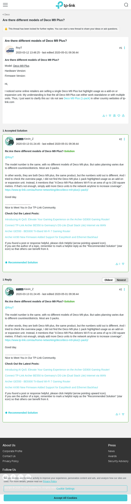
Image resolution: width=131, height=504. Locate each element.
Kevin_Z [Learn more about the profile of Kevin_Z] (29, 138)
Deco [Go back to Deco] (7, 14)
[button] (5, 5)
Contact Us (9, 456)
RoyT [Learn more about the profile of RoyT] (19, 47)
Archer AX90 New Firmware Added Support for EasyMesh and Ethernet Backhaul (51, 237)
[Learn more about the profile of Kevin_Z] (10, 141)
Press (112, 445)
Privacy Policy (11, 461)
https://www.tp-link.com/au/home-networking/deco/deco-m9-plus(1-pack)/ (46, 189)
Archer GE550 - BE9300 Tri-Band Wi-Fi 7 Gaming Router (37, 231)
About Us (9, 445)
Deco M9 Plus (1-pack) (77, 98)
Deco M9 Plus (21, 65)
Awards (112, 456)
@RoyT (9, 157)
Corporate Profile (12, 451)
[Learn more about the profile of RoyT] (10, 49)
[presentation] (9, 50)
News (111, 451)
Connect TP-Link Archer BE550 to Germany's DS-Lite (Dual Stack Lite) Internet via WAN (55, 225)
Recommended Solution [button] (21, 262)
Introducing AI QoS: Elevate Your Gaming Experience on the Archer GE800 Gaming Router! (57, 219)
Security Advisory (118, 461)
